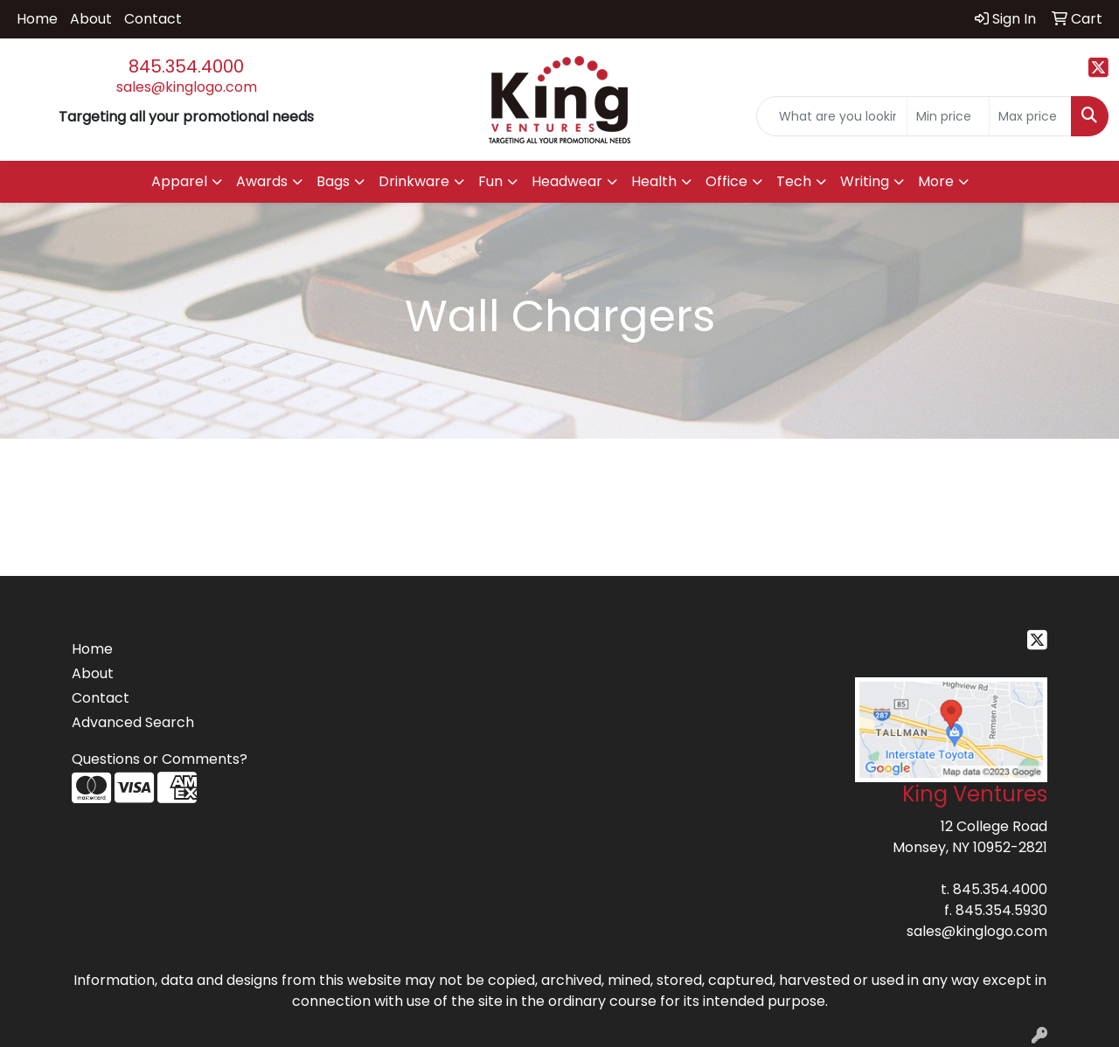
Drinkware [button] (414, 181)
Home (37, 19)
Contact (153, 19)
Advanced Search (133, 722)
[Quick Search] (831, 116)
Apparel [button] (179, 181)
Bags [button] (333, 181)
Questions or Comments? (159, 759)
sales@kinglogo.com (186, 87)
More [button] (936, 181)
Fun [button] (490, 181)
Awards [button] (262, 181)
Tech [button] (793, 181)
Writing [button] (864, 181)
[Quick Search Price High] (1030, 116)
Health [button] (654, 181)
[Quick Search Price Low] (948, 116)
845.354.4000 (186, 66)
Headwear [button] (567, 181)
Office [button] (726, 181)
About (91, 19)
